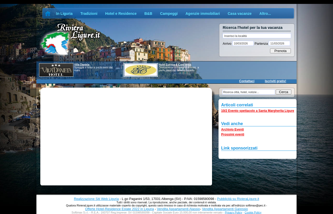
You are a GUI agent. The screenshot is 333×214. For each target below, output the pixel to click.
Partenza (261, 44)
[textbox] (257, 35)
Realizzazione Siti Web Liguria (96, 199)
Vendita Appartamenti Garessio (225, 209)
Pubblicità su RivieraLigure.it (238, 199)
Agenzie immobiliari (202, 13)
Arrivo (227, 44)
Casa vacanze (240, 13)
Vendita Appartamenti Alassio (178, 209)
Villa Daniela (81, 64)
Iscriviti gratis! (275, 81)
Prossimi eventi (232, 134)
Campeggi (169, 13)
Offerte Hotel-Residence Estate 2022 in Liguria (119, 209)
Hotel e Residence (121, 13)
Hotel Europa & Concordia (175, 64)
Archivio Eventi (232, 129)
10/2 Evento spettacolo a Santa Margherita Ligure (257, 111)
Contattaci (246, 81)
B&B (148, 13)
